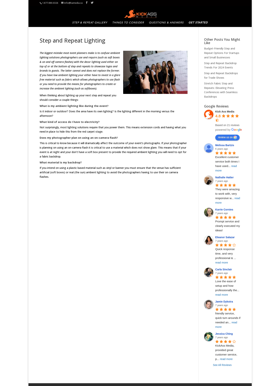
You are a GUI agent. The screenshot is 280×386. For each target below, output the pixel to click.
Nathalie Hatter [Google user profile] (224, 176)
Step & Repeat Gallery (89, 22)
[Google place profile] (224, 110)
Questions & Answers (166, 22)
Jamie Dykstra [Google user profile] (224, 300)
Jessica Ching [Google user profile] (224, 332)
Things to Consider (128, 22)
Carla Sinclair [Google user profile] (223, 268)
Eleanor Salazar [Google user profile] (225, 236)
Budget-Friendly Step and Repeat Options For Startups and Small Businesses (221, 52)
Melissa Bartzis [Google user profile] (224, 144)
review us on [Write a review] (227, 136)
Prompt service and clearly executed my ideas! (228, 225)
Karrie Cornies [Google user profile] (224, 208)
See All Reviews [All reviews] (222, 364)
